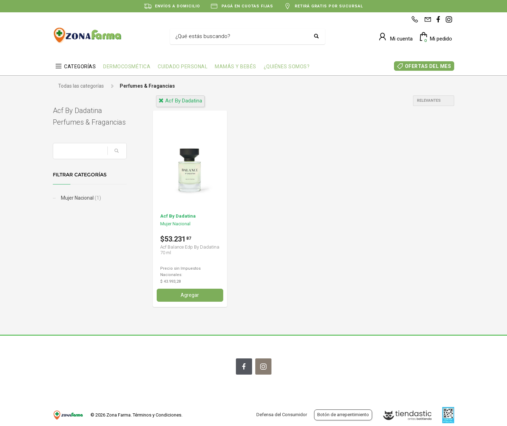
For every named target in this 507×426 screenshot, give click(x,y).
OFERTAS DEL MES (428, 66)
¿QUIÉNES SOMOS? (287, 66)
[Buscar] (242, 36)
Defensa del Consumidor (281, 414)
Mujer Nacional (80, 198)
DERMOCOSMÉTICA (126, 66)
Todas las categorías (81, 86)
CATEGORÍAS (80, 66)
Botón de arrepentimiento (343, 414)
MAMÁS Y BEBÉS (235, 66)
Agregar (190, 295)
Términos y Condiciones (157, 415)
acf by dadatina (180, 101)
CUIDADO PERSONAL (182, 66)
